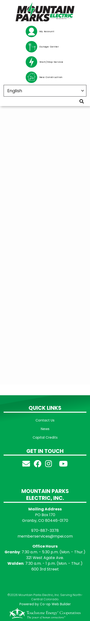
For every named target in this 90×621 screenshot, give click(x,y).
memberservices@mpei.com (45, 536)
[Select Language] (45, 91)
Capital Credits (45, 437)
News (45, 428)
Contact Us (45, 420)
